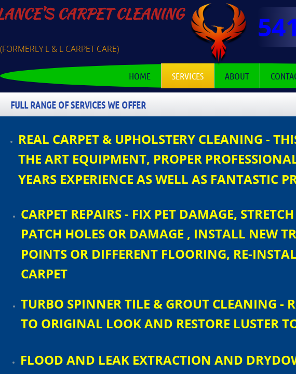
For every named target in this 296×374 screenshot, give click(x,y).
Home (140, 76)
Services (188, 76)
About (237, 76)
